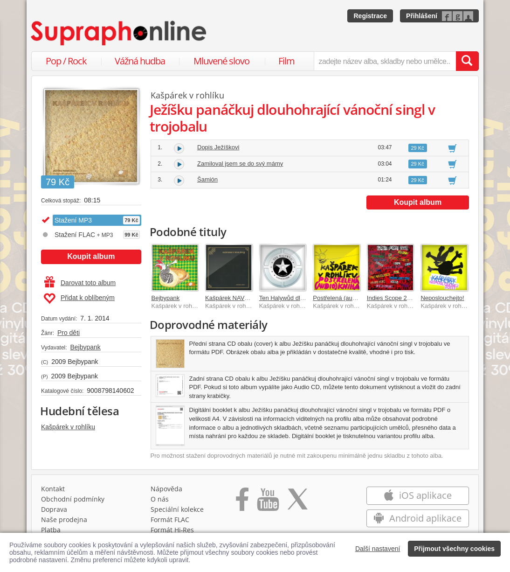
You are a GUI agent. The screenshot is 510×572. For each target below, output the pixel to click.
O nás (160, 499)
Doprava (54, 509)
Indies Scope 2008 (392, 297)
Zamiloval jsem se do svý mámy (240, 163)
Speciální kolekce (177, 509)
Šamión (207, 179)
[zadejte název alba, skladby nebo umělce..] (385, 61)
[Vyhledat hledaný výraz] (467, 61)
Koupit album (91, 256)
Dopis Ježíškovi (218, 147)
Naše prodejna (64, 519)
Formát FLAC (170, 519)
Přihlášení (421, 16)
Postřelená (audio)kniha (345, 297)
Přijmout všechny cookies (454, 548)
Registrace (370, 16)
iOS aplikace (417, 495)
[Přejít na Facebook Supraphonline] (242, 502)
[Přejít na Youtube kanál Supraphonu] (267, 502)
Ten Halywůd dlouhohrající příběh (304, 297)
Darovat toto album (80, 282)
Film (286, 61)
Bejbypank (85, 347)
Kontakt (53, 488)
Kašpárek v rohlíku (68, 427)
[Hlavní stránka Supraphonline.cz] (119, 33)
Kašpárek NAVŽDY (230, 297)
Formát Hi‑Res (172, 529)
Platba (51, 529)
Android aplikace (417, 518)
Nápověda (166, 488)
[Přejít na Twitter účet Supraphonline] (297, 502)
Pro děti (68, 332)
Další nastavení (377, 548)
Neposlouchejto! (442, 297)
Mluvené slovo (221, 61)
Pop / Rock (66, 61)
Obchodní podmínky (72, 499)
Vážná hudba (140, 61)
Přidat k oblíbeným (79, 298)
